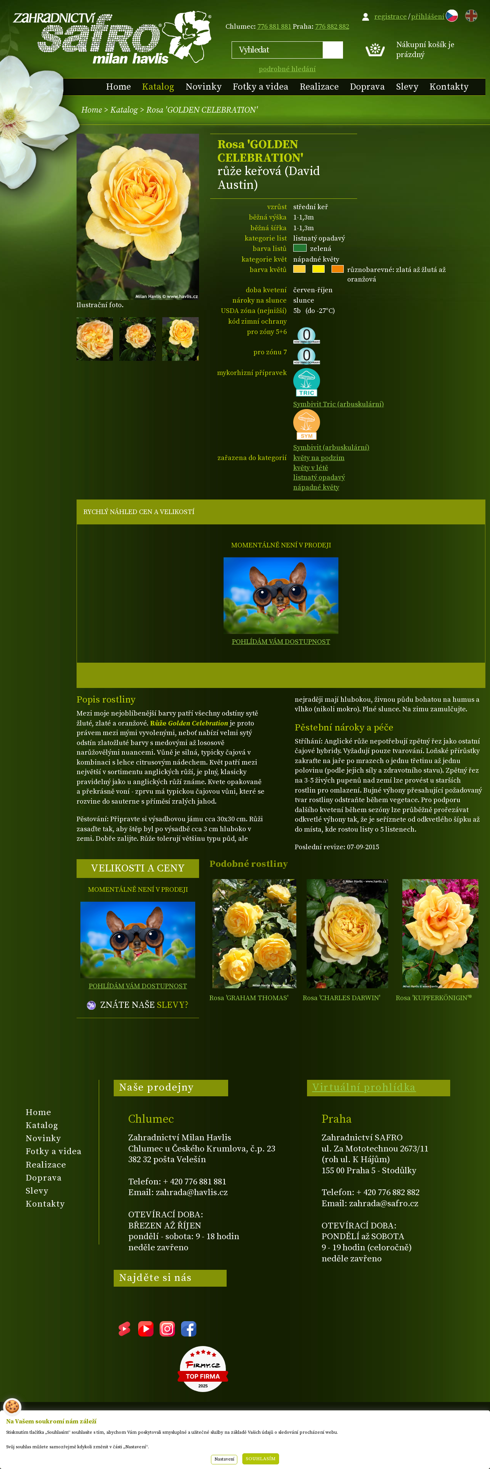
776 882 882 (332, 26)
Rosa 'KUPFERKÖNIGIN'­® (434, 998)
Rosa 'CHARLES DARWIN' (341, 998)
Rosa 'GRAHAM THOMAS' (248, 998)
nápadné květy (316, 487)
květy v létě (310, 467)
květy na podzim (319, 458)
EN (469, 14)
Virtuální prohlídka (364, 1087)
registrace (390, 16)
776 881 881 (274, 26)
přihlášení (427, 16)
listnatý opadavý (319, 477)
